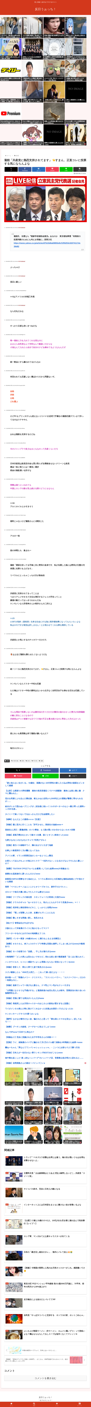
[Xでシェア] (11, 169)
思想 (22, 761)
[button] (79, 169)
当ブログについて (45, 1400)
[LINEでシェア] (66, 169)
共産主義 (14, 761)
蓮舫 (41, 761)
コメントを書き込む (45, 1378)
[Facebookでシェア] (24, 169)
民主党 (34, 761)
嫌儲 (7, 761)
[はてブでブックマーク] (38, 169)
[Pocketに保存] (52, 169)
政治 (28, 761)
